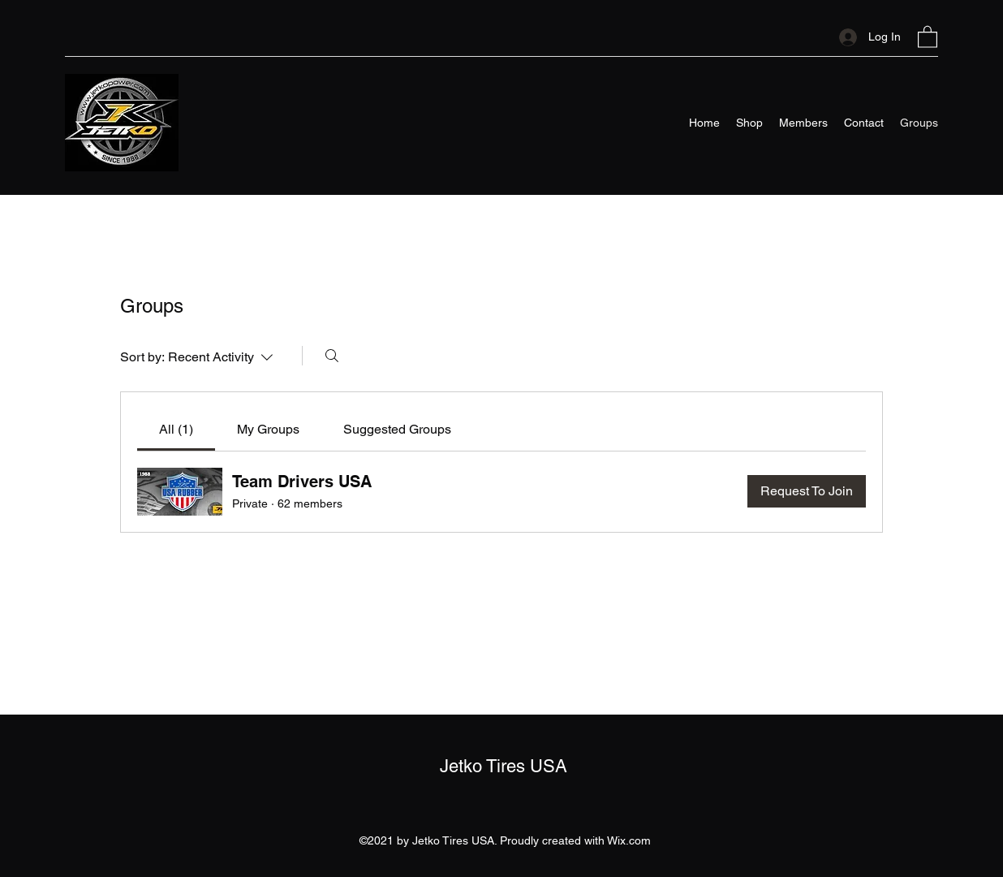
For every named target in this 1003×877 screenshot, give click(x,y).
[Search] (332, 355)
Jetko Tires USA (503, 766)
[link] (176, 429)
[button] (927, 36)
